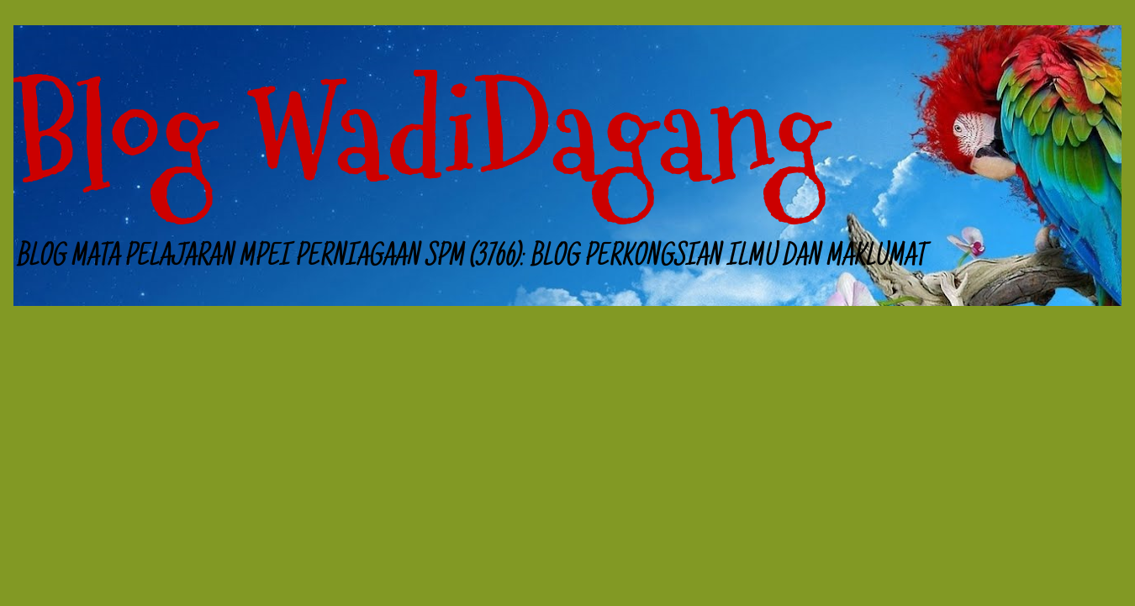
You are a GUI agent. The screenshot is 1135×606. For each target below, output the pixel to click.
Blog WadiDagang (421, 134)
